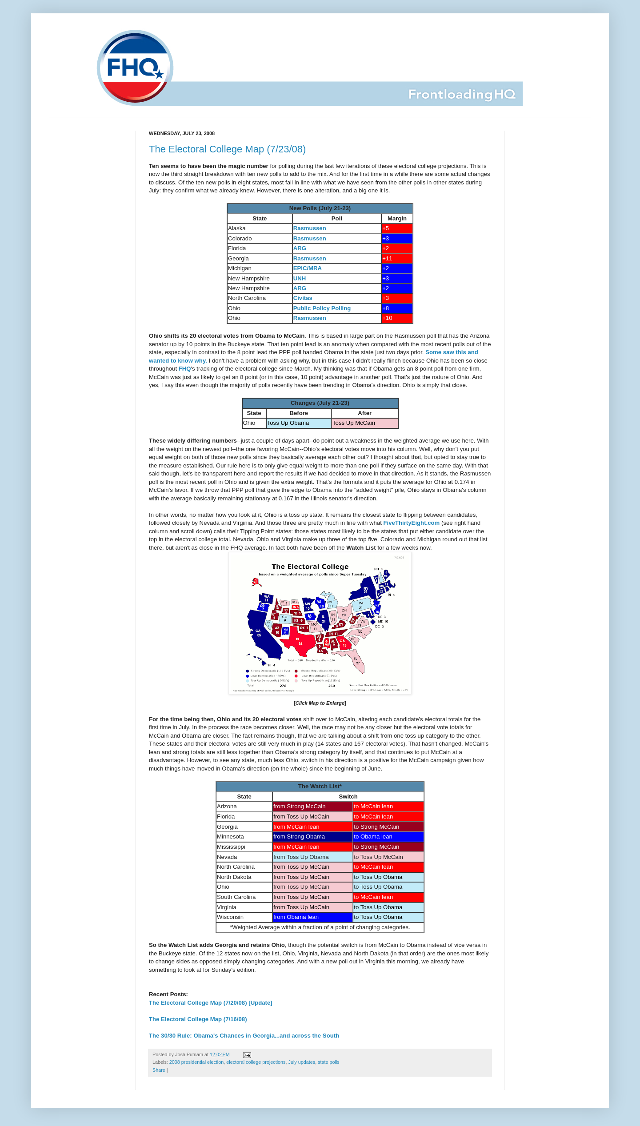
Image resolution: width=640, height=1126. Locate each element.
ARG (299, 248)
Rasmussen (309, 228)
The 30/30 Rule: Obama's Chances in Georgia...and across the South (244, 1035)
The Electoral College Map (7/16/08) (198, 1019)
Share (158, 1070)
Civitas (302, 298)
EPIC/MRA (307, 268)
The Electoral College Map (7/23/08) (227, 149)
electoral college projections (255, 1062)
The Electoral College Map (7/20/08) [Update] (210, 1002)
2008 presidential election (196, 1062)
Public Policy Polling (322, 308)
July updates (302, 1062)
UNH (299, 278)
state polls (329, 1062)
